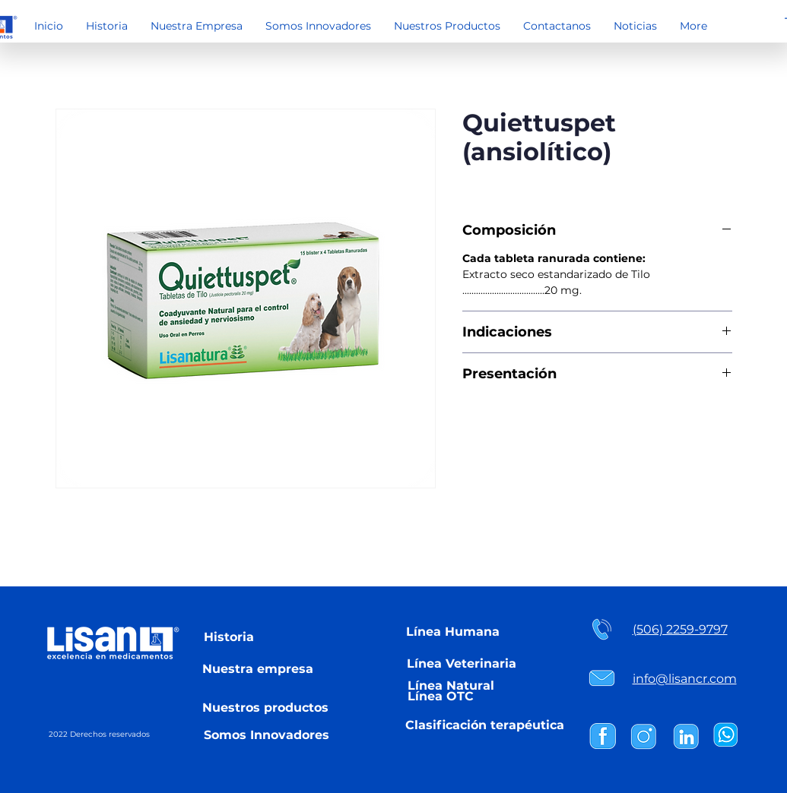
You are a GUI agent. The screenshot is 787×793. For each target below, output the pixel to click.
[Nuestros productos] (265, 707)
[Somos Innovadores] (267, 734)
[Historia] (228, 636)
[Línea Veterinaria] (461, 663)
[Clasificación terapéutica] (485, 724)
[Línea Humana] (453, 631)
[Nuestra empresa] (257, 668)
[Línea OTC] (441, 696)
